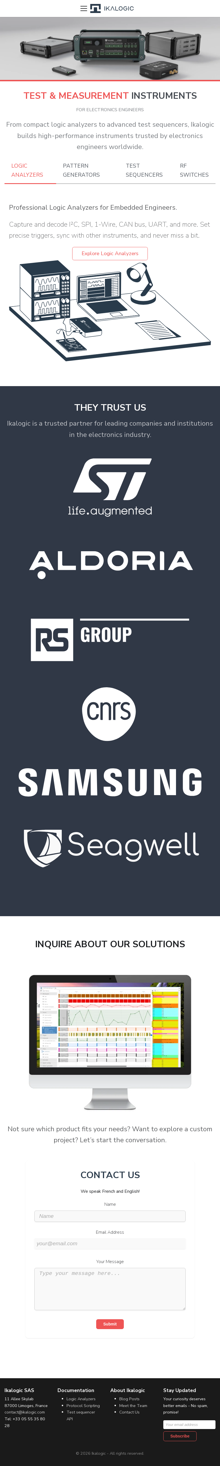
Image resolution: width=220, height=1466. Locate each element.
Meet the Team (133, 1405)
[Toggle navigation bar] (84, 8)
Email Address (110, 1232)
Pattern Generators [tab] (81, 170)
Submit (109, 1332)
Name (110, 1204)
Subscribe (180, 1436)
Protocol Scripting (83, 1405)
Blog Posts (129, 1399)
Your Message (110, 1262)
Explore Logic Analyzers (110, 253)
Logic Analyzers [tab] (27, 170)
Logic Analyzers (81, 1399)
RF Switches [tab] (194, 170)
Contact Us (129, 1412)
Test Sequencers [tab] (144, 170)
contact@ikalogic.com (25, 1412)
